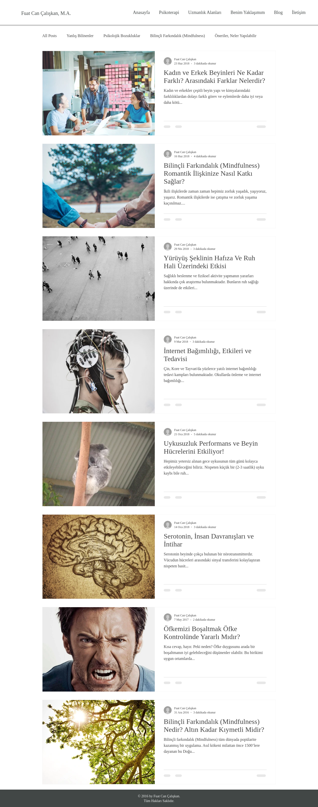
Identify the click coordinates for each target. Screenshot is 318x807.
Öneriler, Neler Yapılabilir (235, 36)
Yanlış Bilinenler (80, 36)
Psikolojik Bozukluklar (121, 36)
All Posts (49, 36)
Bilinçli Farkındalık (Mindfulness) (177, 36)
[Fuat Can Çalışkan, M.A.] (46, 13)
